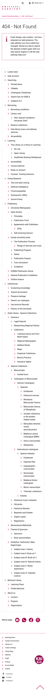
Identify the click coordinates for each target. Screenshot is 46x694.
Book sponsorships (22, 538)
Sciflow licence (17, 279)
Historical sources (31, 395)
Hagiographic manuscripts (29, 467)
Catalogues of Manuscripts (25, 379)
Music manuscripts (32, 487)
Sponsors (18, 533)
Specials (24, 387)
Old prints (18, 504)
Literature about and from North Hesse (28, 335)
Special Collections (19, 366)
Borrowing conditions (20, 109)
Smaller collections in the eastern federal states (32, 417)
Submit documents (19, 292)
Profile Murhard (17, 588)
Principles (18, 216)
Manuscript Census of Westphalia (32, 408)
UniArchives (13, 284)
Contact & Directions (12, 641)
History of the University (21, 309)
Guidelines (18, 267)
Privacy (7, 662)
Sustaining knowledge (20, 288)
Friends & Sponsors (19, 529)
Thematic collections (33, 491)
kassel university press (20, 237)
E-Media (14, 88)
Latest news (13, 72)
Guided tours (22, 374)
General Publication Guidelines (24, 275)
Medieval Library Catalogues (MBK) (31, 435)
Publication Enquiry (22, 258)
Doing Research (14, 178)
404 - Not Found (36, 16)
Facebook (9, 674)
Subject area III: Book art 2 (25, 557)
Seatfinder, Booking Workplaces (27, 157)
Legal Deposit (20, 321)
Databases (28, 391)
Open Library (19, 153)
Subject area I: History (23, 549)
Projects (14, 601)
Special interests (27, 453)
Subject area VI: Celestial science (24, 574)
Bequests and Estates (23, 512)
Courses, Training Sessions (22, 174)
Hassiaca (15, 317)
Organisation (16, 605)
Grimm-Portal (16, 199)
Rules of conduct (18, 170)
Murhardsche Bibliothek (21, 525)
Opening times (10, 637)
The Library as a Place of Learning (25, 145)
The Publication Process (24, 241)
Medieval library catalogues (30, 481)
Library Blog (9, 651)
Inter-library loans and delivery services (24, 130)
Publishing (12, 204)
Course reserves (17, 166)
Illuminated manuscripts (29, 474)
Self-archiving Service (23, 233)
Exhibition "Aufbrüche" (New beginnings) (23, 543)
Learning (11, 141)
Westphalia (28, 445)
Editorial (8, 655)
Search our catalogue (20, 300)
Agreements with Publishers (26, 224)
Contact (14, 597)
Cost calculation (21, 262)
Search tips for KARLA (20, 97)
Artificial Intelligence (19, 187)
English (38, 3)
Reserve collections (19, 125)
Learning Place (17, 584)
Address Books (23, 345)
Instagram (9, 681)
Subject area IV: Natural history (27, 562)
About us (11, 593)
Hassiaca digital (24, 362)
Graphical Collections (26, 353)
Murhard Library (14, 580)
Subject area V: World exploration (23, 567)
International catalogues (27, 449)
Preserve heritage (18, 296)
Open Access (16, 212)
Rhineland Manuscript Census (32, 401)
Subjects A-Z (16, 101)
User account (13, 76)
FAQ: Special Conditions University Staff (24, 119)
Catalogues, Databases (21, 92)
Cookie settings (10, 648)
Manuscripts (19, 370)
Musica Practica (24, 357)
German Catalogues (25, 383)
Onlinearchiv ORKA (19, 195)
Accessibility (16, 136)
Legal (7, 658)
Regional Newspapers (26, 341)
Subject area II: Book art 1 (25, 553)
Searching (12, 80)
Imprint (7, 669)
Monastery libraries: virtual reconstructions (32, 427)
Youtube (9, 677)
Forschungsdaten (18, 191)
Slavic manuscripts (32, 441)
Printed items (16, 84)
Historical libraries (22, 508)
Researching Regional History (26, 325)
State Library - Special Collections (22, 313)
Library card (16, 113)
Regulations (19, 521)
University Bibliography (21, 208)
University (5, 16)
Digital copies (20, 517)
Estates (23, 496)
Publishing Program (22, 250)
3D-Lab (17, 149)
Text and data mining (20, 183)
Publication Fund (21, 220)
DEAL (19, 228)
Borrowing (12, 105)
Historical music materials (25, 500)
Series (16, 254)
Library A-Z (9, 644)
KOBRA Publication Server (22, 271)
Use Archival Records (20, 304)
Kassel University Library (19, 16)
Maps (19, 349)
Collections (19, 330)
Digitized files (29, 462)
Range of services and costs (29, 246)
